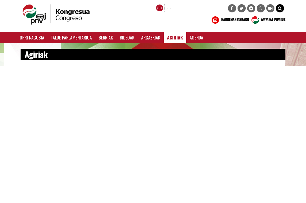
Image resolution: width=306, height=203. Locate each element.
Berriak (106, 37)
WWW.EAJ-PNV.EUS (267, 20)
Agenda (196, 37)
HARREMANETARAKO (229, 20)
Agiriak (175, 37)
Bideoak (127, 37)
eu (159, 7)
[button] (280, 8)
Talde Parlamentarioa (71, 37)
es (169, 7)
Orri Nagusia (32, 37)
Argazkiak (150, 37)
